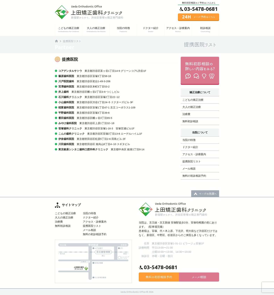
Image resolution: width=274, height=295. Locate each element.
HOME (56, 41)
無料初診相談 (190, 121)
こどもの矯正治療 (68, 30)
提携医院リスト (191, 161)
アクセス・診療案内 (178, 30)
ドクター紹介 (150, 30)
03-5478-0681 (201, 9)
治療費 (186, 114)
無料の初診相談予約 (194, 175)
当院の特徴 (123, 30)
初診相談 (205, 30)
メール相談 (189, 168)
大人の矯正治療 (95, 30)
